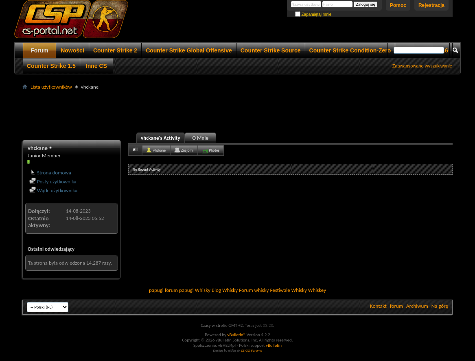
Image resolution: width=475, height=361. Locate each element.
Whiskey (317, 290)
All (135, 149)
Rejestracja (431, 5)
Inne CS (96, 66)
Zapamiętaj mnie (313, 14)
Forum (39, 50)
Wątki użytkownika (53, 190)
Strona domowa (50, 173)
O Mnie (200, 138)
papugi (156, 290)
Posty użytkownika (53, 181)
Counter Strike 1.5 (51, 66)
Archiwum (417, 306)
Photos (214, 150)
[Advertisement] (238, 110)
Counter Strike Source (271, 50)
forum (396, 306)
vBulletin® (236, 334)
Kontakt (378, 306)
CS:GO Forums (251, 350)
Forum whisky (254, 290)
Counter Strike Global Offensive (189, 50)
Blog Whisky (225, 290)
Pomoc (398, 5)
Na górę (439, 306)
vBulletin (274, 345)
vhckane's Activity (160, 138)
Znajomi (187, 150)
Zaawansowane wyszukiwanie (422, 65)
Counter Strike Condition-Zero (350, 50)
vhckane (159, 150)
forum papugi (179, 290)
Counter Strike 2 (115, 50)
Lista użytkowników (51, 87)
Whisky (202, 290)
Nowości (72, 50)
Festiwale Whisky (288, 290)
